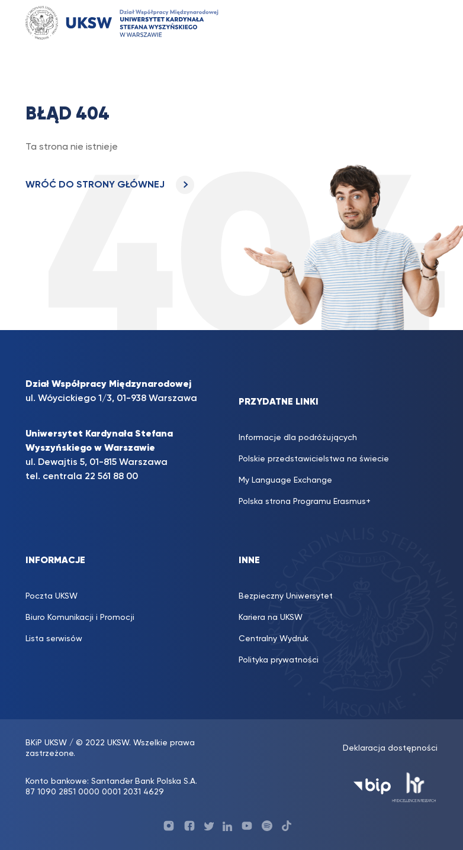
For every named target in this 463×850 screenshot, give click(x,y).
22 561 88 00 (111, 476)
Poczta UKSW (51, 596)
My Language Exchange (285, 480)
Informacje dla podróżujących (298, 438)
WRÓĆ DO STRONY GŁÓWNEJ (109, 185)
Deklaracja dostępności (390, 748)
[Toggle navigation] (422, 23)
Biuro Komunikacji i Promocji (79, 617)
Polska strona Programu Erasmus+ (305, 501)
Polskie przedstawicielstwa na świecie (314, 459)
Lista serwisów (53, 639)
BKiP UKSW (47, 743)
